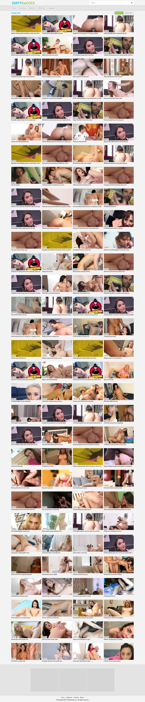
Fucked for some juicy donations (52, 98)
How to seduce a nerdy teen (50, 617)
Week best (32, 8)
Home (14, 8)
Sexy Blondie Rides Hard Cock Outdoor (23, 76)
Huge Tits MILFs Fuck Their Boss (83, 120)
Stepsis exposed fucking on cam (52, 358)
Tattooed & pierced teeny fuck (82, 185)
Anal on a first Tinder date (50, 639)
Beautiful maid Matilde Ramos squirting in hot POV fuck (26, 163)
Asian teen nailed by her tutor (81, 661)
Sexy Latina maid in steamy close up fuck (85, 315)
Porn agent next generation (19, 423)
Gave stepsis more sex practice (20, 617)
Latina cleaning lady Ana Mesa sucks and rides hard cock (26, 33)
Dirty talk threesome (110, 206)
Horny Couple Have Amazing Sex (114, 120)
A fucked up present (110, 336)
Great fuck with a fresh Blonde (51, 553)
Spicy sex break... (109, 379)
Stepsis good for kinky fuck (50, 336)
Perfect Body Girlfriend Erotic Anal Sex (23, 509)
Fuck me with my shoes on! (81, 336)
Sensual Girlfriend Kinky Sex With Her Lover (55, 163)
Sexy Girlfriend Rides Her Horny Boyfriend (86, 228)
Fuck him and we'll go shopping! (113, 423)
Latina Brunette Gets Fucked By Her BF (115, 33)
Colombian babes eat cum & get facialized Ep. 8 (87, 423)
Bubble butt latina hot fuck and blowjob (115, 163)
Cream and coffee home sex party (83, 401)
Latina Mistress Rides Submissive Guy (84, 358)
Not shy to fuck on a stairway (50, 509)
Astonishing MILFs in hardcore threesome (116, 293)
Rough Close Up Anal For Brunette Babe (54, 423)
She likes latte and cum (111, 401)
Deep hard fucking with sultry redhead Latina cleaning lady (26, 271)
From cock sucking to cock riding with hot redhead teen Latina (88, 98)
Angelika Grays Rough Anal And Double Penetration (26, 293)
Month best (42, 8)
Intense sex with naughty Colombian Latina (116, 250)
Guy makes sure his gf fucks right (21, 98)
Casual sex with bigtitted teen (20, 141)
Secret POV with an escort (19, 315)
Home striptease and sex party (51, 76)
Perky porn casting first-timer (113, 531)
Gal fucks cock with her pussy (51, 293)
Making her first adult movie (81, 293)
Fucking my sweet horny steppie (113, 617)
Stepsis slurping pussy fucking (113, 639)
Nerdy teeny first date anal (81, 76)
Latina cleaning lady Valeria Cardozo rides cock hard (88, 466)
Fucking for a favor (48, 466)
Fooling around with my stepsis (113, 228)
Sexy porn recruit (47, 271)
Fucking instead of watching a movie (53, 185)
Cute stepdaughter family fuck (20, 531)
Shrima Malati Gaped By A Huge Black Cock (24, 444)
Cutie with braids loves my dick (113, 76)
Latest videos (129, 13)
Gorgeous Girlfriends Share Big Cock (115, 185)
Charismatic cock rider (80, 553)
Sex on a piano (15, 185)
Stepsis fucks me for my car (50, 228)
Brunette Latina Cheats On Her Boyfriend (23, 120)
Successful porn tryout (80, 488)
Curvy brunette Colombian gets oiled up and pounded (57, 315)
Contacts (76, 697)
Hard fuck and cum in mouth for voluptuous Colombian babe (26, 336)
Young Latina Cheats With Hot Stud (52, 33)
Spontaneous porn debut (49, 574)
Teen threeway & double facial (82, 509)
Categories (51, 8)
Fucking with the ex (109, 596)
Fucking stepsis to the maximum (21, 401)
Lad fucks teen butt (16, 466)
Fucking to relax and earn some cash (115, 444)
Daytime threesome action (50, 55)
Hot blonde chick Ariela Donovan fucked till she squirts (57, 120)
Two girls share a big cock (19, 250)
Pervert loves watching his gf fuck (52, 444)
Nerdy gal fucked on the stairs (20, 488)
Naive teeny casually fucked (81, 271)
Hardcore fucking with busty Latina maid (23, 379)
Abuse (82, 697)
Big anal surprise (47, 488)
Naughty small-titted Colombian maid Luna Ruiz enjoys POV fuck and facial (57, 250)
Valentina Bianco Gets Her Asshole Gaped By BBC (119, 315)
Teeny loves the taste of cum (81, 639)
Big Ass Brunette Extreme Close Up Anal (116, 141)
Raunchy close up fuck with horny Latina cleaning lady (57, 206)
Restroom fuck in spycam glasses (21, 574)
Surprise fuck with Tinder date (113, 98)
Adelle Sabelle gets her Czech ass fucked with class (119, 553)
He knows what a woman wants (113, 488)
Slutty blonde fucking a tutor (19, 596)
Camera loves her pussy (80, 574)
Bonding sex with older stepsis (82, 163)
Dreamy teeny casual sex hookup (83, 617)
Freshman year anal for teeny (82, 596)
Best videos (22, 8)
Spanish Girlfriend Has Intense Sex (114, 271)
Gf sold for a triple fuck (18, 661)
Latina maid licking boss (18, 358)
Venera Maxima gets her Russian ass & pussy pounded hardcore (57, 141)
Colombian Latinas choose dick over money (86, 531)
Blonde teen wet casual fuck (19, 639)
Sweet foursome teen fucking (113, 574)
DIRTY (17, 3)
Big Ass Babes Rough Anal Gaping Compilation (118, 466)
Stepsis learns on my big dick (113, 358)
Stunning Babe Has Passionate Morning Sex (86, 444)
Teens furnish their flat (79, 141)
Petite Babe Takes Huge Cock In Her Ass (23, 228)
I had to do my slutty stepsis (112, 661)
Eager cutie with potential (49, 379)
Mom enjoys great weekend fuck (52, 531)
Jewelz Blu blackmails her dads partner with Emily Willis (119, 55)
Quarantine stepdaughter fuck (20, 553)
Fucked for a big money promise (52, 401)
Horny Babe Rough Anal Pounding (83, 55)
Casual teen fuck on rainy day (82, 250)
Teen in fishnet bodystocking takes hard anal (117, 509)
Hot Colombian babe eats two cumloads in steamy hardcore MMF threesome (88, 206)
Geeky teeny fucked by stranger (51, 596)
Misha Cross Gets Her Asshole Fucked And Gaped (26, 206)
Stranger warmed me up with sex (52, 661)
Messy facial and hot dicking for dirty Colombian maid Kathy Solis (26, 55)
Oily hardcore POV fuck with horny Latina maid (87, 379)
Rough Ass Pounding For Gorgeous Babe (85, 33)
